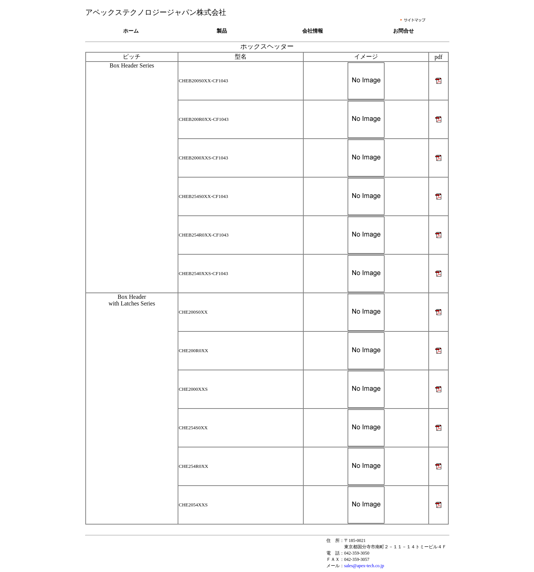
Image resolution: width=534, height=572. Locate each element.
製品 (222, 31)
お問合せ (403, 31)
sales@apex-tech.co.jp (364, 565)
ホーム (131, 31)
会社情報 (312, 31)
